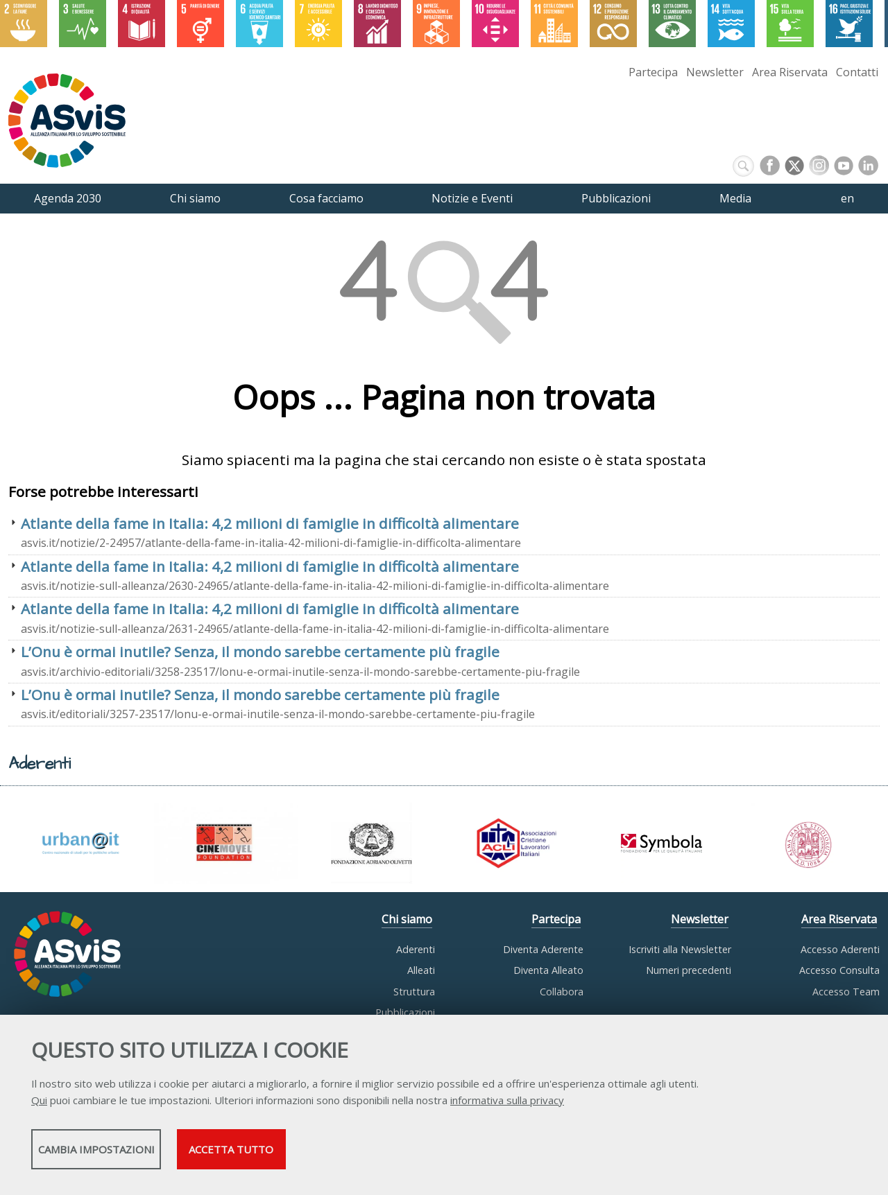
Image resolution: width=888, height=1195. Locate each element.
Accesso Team (846, 991)
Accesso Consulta (839, 970)
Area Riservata (790, 72)
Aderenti (415, 949)
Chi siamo (407, 919)
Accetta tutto (390, 1154)
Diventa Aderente (543, 949)
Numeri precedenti (688, 970)
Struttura (414, 991)
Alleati (421, 970)
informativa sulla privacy (507, 1105)
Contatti (857, 72)
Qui (39, 1105)
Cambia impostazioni (141, 1154)
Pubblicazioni (405, 1012)
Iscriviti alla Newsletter (680, 949)
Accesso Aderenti (840, 949)
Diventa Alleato (548, 970)
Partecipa (653, 72)
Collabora (561, 991)
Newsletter (715, 72)
